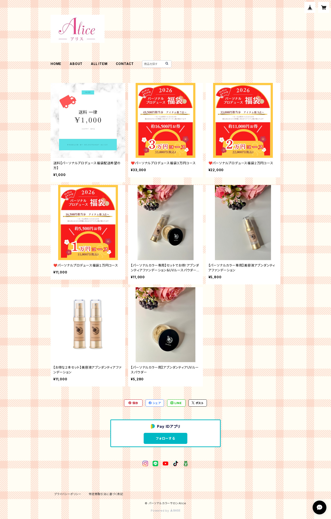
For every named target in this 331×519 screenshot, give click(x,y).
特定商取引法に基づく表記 (106, 494)
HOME (56, 64)
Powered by (165, 510)
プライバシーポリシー (67, 494)
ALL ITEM (99, 64)
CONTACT (125, 64)
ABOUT (76, 64)
